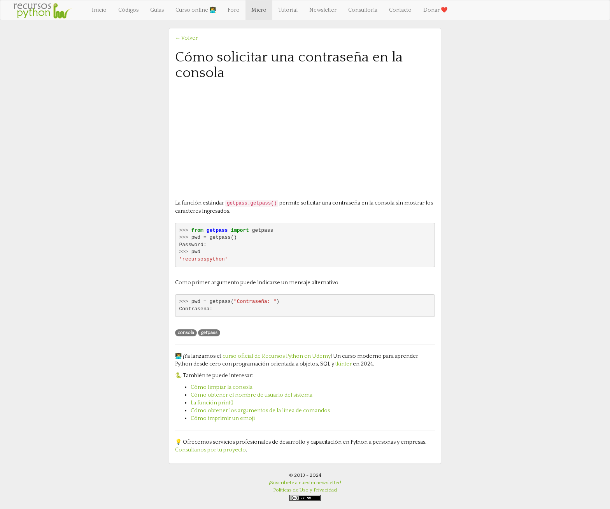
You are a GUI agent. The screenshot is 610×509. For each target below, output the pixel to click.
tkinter (343, 364)
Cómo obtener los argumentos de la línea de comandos (260, 411)
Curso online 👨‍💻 (195, 10)
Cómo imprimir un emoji (223, 418)
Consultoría (362, 10)
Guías (157, 10)
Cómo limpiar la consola (221, 387)
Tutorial (288, 10)
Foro (234, 10)
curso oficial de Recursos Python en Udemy (277, 356)
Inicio (99, 10)
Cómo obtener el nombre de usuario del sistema (251, 395)
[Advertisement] (305, 138)
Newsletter (323, 10)
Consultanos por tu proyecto (210, 450)
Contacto (400, 10)
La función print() (212, 403)
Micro (258, 10)
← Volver (186, 38)
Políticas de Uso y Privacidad (305, 490)
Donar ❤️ (435, 10)
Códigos (128, 10)
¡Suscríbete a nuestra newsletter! (305, 482)
